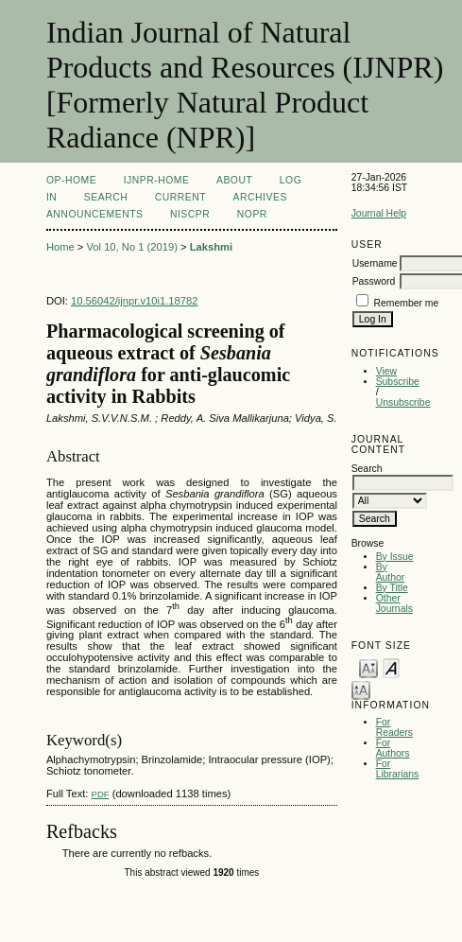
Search (106, 197)
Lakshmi (211, 247)
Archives (260, 197)
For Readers (394, 727)
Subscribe (397, 381)
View (386, 371)
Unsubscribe (403, 402)
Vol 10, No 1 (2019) (131, 247)
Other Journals (394, 603)
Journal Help (378, 213)
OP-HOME (71, 180)
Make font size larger (360, 689)
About (234, 180)
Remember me (406, 303)
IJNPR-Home (157, 180)
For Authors (393, 748)
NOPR (252, 214)
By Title (392, 588)
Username (375, 263)
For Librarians (397, 769)
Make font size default (391, 667)
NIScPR (190, 214)
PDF (101, 794)
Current (180, 197)
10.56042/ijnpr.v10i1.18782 (134, 300)
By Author (390, 572)
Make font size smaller (368, 667)
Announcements (95, 214)
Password (374, 281)
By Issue (395, 556)
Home (60, 247)
